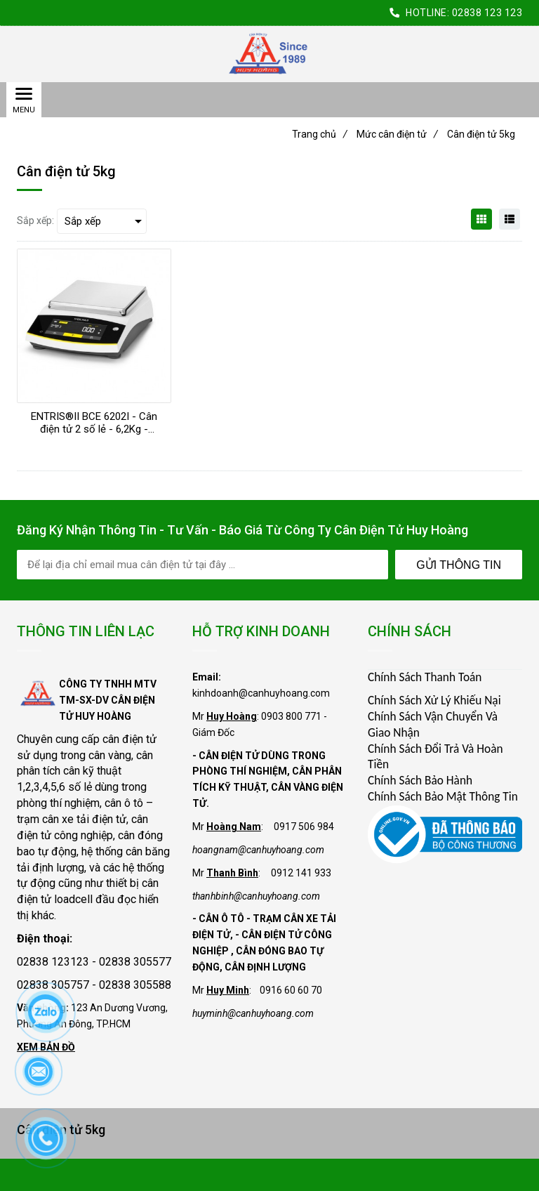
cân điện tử (129, 739)
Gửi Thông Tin (458, 565)
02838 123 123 (487, 12)
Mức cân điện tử (397, 134)
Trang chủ (319, 134)
